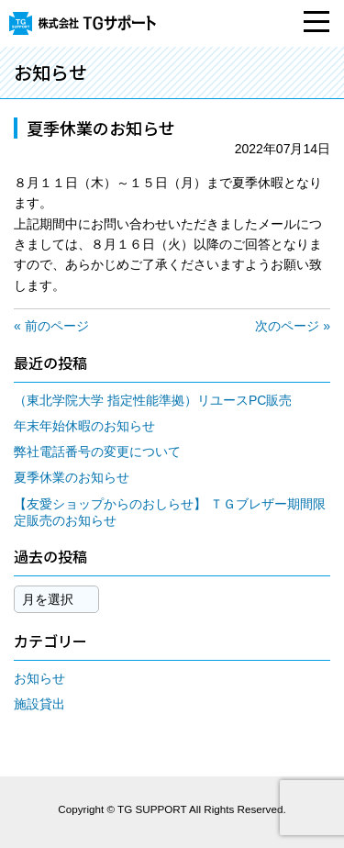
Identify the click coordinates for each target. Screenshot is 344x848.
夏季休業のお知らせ (71, 477)
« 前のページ (51, 325)
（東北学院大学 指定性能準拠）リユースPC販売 (153, 400)
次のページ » (292, 325)
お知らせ (39, 678)
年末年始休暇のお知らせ (84, 425)
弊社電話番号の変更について (97, 451)
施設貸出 (39, 704)
